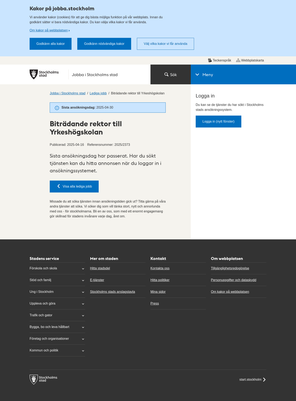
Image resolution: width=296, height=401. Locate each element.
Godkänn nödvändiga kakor (104, 43)
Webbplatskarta (250, 60)
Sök (170, 74)
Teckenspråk (219, 60)
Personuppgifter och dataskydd (233, 280)
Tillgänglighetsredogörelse (230, 268)
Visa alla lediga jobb (74, 186)
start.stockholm (252, 380)
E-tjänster (97, 280)
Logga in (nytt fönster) (218, 121)
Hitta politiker (159, 280)
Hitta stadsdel (100, 268)
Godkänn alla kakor (50, 43)
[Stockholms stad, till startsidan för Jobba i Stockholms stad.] (88, 74)
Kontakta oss (160, 268)
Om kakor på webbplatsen (49, 30)
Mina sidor (158, 291)
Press (154, 303)
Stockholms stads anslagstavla (112, 291)
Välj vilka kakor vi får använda (165, 43)
